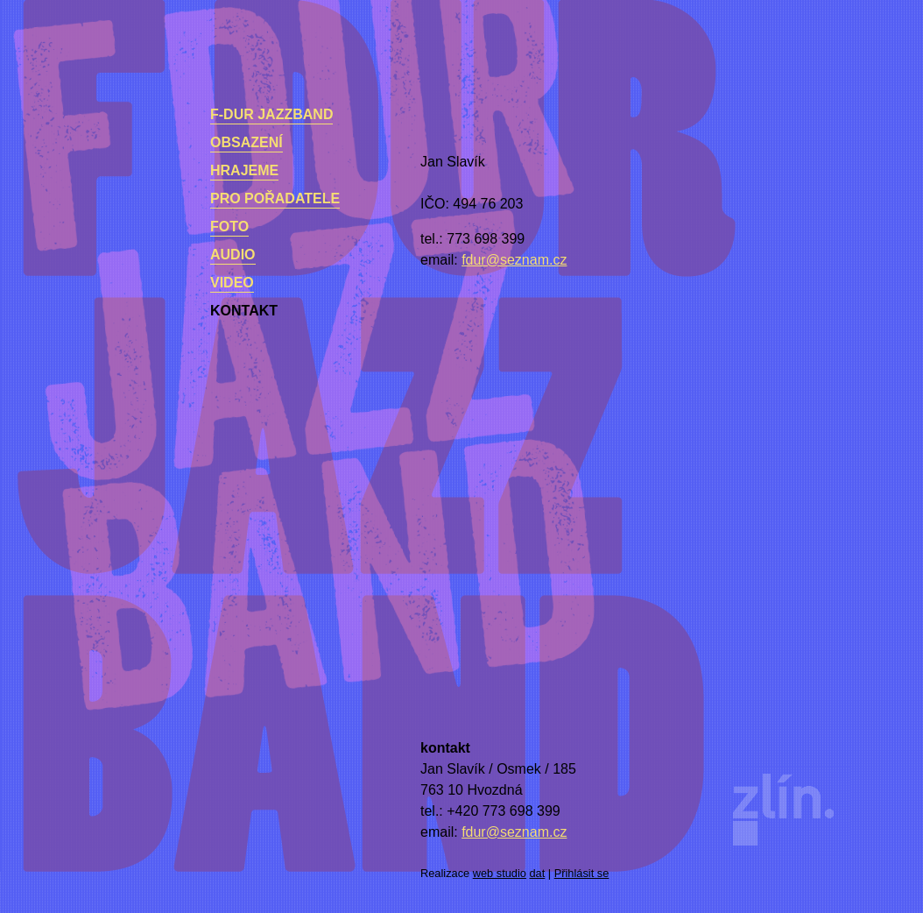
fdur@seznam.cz (514, 259)
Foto (229, 226)
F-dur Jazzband (271, 114)
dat (538, 873)
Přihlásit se (581, 873)
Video (232, 282)
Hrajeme (244, 170)
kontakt (244, 310)
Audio (233, 254)
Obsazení (246, 142)
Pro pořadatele (275, 198)
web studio (499, 873)
